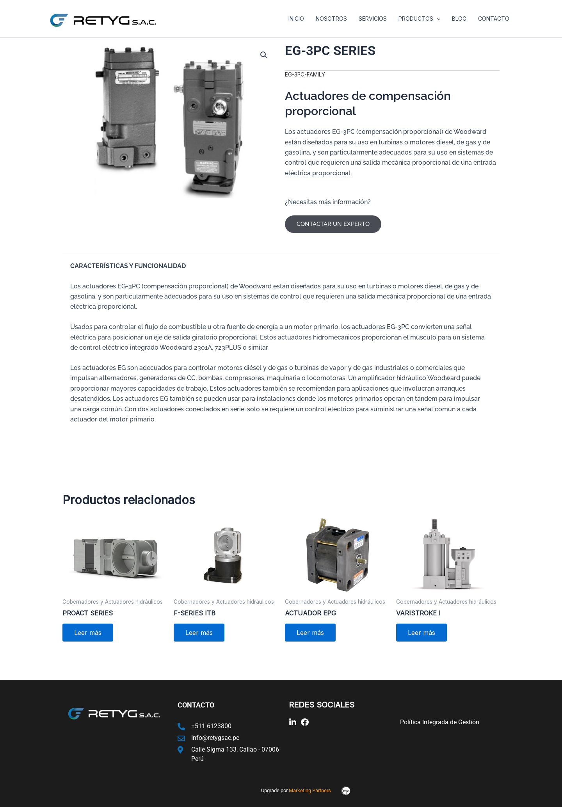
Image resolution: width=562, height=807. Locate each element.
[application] (438, 18)
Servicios (375, 18)
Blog (460, 18)
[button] (264, 55)
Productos (421, 18)
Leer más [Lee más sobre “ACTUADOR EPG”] (310, 632)
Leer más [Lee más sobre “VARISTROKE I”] (421, 632)
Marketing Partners (310, 790)
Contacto (494, 18)
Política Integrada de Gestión (439, 722)
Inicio (300, 18)
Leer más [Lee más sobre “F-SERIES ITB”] (199, 632)
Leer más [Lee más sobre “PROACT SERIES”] (87, 632)
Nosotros (334, 18)
